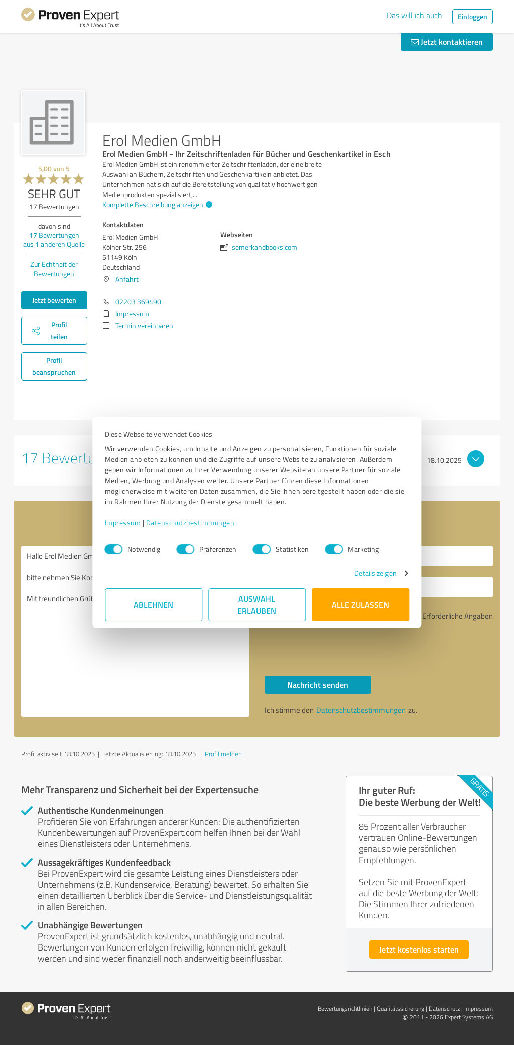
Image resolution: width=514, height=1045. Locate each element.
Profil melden (223, 753)
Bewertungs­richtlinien (345, 1008)
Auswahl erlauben (257, 604)
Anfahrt (127, 279)
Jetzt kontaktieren (447, 41)
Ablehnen (154, 604)
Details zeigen (375, 573)
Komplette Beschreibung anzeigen (156, 204)
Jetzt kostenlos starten (419, 949)
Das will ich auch (414, 15)
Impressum (123, 522)
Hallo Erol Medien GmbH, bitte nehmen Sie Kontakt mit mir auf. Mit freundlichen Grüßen (135, 631)
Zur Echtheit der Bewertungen (54, 268)
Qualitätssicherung (400, 1008)
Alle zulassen (360, 604)
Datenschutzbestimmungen (190, 522)
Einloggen (472, 16)
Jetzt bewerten (54, 300)
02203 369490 (138, 301)
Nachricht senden (317, 684)
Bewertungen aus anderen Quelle (54, 239)
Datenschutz (444, 1008)
